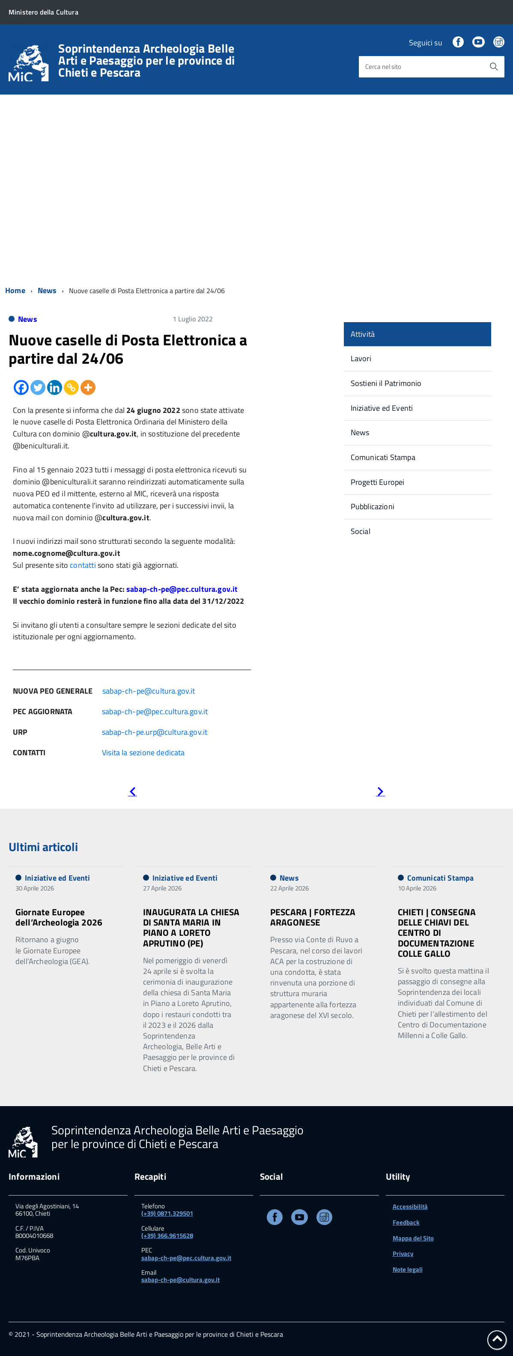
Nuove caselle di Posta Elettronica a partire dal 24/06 (128, 349)
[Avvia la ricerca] (493, 66)
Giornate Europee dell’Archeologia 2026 (58, 917)
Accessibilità (410, 1206)
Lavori (361, 358)
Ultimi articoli (43, 846)
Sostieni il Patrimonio (386, 383)
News (47, 290)
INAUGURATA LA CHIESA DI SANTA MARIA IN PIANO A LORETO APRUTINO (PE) (191, 927)
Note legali (408, 1269)
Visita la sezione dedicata (143, 752)
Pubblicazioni (372, 506)
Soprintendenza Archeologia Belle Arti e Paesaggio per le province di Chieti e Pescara (146, 60)
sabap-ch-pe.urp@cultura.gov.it (154, 732)
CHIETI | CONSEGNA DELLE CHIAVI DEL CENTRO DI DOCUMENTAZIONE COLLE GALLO (437, 932)
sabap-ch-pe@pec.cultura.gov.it (182, 589)
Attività (363, 334)
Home (15, 290)
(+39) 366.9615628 (167, 1235)
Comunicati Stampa (383, 457)
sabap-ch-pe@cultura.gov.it (148, 691)
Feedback (406, 1222)
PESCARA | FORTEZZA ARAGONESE (313, 917)
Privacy (403, 1253)
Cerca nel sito (383, 66)
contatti (82, 565)
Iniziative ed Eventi (382, 408)
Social (360, 531)
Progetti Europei (378, 482)
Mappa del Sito (413, 1238)
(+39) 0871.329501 (167, 1213)
